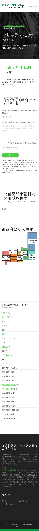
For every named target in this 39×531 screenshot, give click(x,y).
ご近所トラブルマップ (10, 23)
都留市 (6, 321)
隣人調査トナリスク (25, 501)
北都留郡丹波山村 (8, 418)
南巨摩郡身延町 (8, 376)
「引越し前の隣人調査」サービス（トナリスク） (18, 470)
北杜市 (4, 342)
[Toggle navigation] (33, 6)
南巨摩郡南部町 (8, 380)
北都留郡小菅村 (8, 414)
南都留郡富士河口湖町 (10, 410)
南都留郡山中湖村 (8, 406)
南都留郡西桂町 (8, 397)
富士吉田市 (8, 317)
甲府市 (6, 313)
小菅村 (4, 209)
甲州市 (4, 359)
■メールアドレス (19, 143)
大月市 (4, 330)
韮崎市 (6, 334)
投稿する (10, 155)
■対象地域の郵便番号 (19, 111)
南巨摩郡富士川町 (10, 385)
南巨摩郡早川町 (8, 372)
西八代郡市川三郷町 (9, 368)
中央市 (6, 363)
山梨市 (4, 325)
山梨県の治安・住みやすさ (14, 26)
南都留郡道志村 (8, 393)
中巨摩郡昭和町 (9, 389)
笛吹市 (4, 351)
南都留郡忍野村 (8, 401)
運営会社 (4, 501)
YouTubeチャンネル (9, 504)
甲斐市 (6, 347)
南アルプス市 (8, 338)
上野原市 (7, 355)
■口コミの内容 (19, 122)
